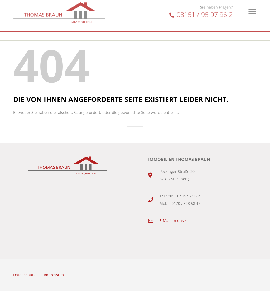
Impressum (54, 274)
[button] (252, 7)
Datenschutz (24, 274)
